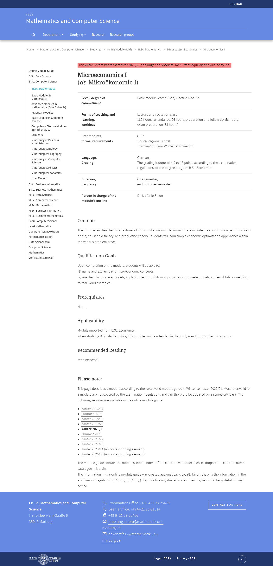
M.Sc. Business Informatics (45, 209)
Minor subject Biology (44, 147)
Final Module (39, 177)
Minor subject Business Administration (45, 140)
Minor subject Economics (173, 49)
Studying (79, 35)
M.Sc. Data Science (40, 194)
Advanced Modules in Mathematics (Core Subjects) (48, 104)
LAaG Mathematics (40, 225)
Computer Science (40, 246)
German (235, 4)
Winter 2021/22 (92, 438)
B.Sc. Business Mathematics (45, 188)
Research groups (122, 34)
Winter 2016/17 (92, 407)
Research (98, 34)
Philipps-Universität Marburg (44, 558)
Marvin (101, 467)
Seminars (37, 134)
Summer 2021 (91, 433)
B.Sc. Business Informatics (44, 183)
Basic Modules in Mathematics (41, 96)
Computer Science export (44, 230)
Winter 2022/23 (92, 443)
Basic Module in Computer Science (47, 118)
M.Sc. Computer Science (43, 199)
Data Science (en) (39, 241)
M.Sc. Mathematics (40, 204)
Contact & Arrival (227, 504)
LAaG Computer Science (43, 220)
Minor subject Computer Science (45, 159)
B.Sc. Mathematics (142, 49)
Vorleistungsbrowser (41, 257)
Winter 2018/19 (92, 418)
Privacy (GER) (186, 559)
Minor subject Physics (44, 166)
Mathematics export (41, 236)
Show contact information (241, 558)
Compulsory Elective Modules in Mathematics (49, 126)
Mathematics (36, 251)
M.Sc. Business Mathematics (46, 215)
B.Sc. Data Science (40, 75)
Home (29, 49)
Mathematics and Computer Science (59, 49)
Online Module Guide (113, 49)
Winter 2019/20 (92, 423)
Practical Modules (42, 111)
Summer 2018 (91, 413)
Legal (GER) (163, 559)
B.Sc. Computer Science (43, 80)
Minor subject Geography (46, 153)
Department (54, 35)
